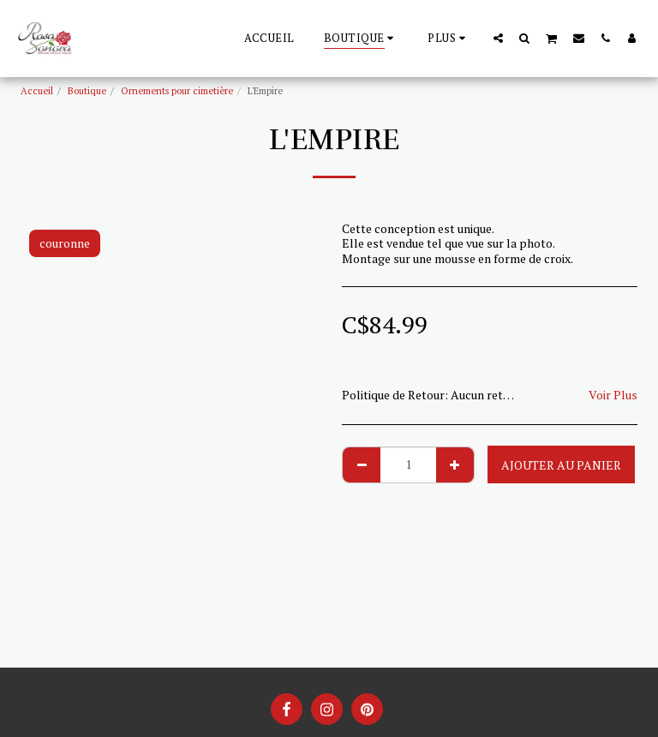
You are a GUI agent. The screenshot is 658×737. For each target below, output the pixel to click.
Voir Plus (613, 394)
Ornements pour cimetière (177, 90)
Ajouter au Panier (561, 465)
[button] (498, 38)
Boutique (87, 90)
